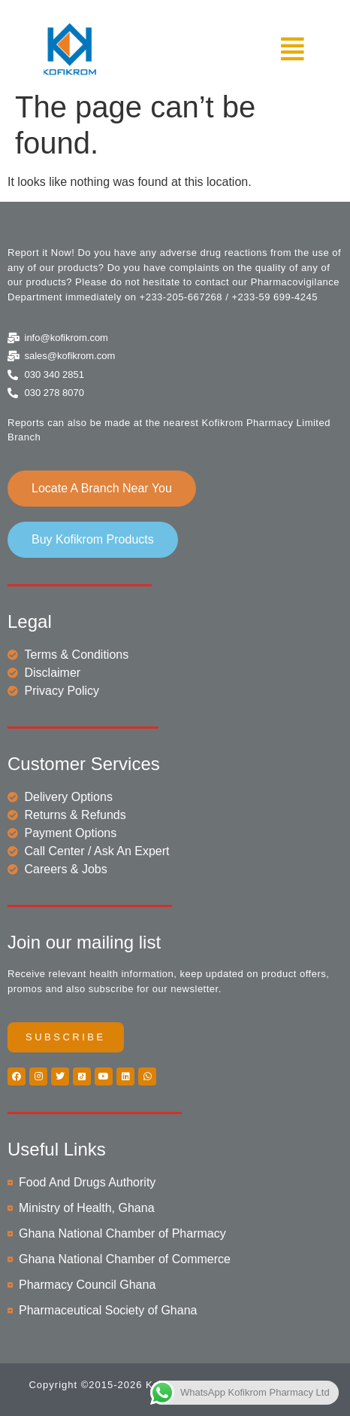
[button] (245, 49)
